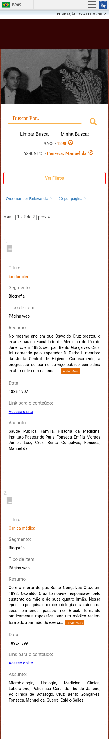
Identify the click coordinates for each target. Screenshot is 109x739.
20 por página (73, 198)
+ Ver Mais (70, 371)
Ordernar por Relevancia (29, 198)
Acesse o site (21, 411)
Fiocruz (17, 14)
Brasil (18, 4)
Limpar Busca (34, 134)
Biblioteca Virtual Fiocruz (46, 35)
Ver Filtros (54, 178)
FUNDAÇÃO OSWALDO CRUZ (81, 14)
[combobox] (54, 122)
